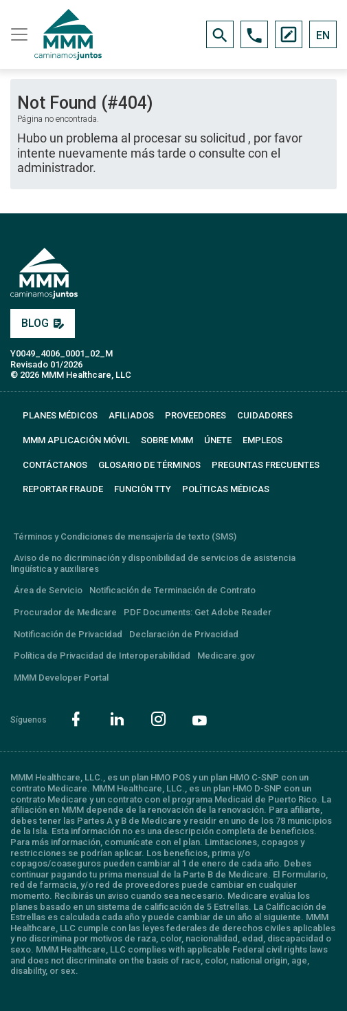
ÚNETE (218, 440)
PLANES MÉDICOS (60, 415)
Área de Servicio (48, 590)
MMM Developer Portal (61, 677)
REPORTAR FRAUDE (63, 489)
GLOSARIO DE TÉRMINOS (149, 465)
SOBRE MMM (167, 440)
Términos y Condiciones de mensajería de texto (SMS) (125, 536)
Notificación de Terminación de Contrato (172, 590)
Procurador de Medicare (65, 612)
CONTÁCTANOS (55, 465)
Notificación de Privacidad (68, 634)
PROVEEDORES (195, 415)
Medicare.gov (226, 655)
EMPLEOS (262, 440)
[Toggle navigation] (17, 34)
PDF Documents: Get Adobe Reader (197, 612)
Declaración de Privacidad (183, 634)
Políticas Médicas (225, 489)
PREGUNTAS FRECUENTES (266, 465)
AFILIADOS (131, 415)
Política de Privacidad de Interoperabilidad (102, 655)
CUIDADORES (265, 415)
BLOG (42, 323)
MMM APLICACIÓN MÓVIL (76, 440)
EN (323, 35)
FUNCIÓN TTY (142, 489)
